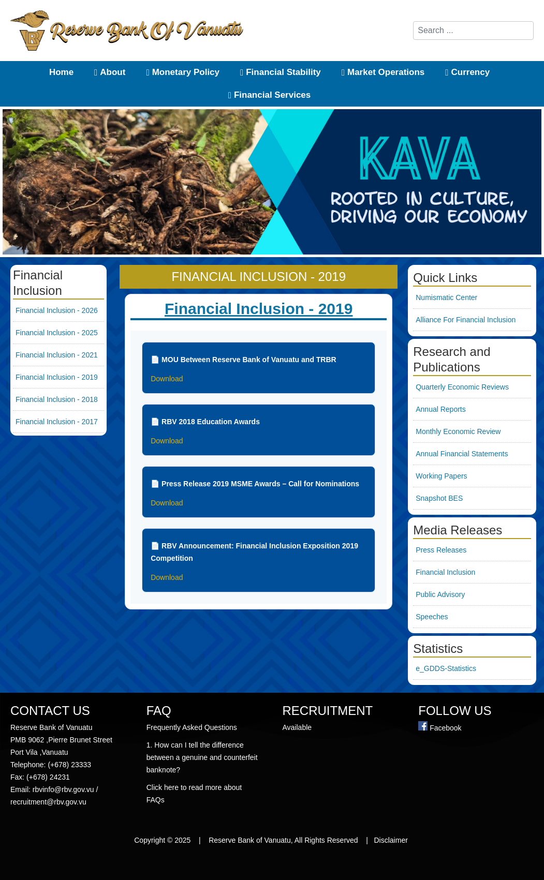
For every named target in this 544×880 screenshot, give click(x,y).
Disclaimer (392, 840)
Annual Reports (441, 409)
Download (167, 379)
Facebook (445, 728)
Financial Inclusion (445, 572)
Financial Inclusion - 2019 (57, 377)
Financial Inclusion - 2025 (57, 333)
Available (298, 727)
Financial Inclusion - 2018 (57, 399)
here (172, 787)
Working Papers (441, 476)
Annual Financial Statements (462, 454)
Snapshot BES (439, 498)
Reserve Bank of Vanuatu (250, 840)
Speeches (432, 617)
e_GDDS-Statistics (446, 668)
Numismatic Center (446, 297)
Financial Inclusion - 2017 (57, 421)
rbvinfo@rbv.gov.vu (63, 789)
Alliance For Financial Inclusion (466, 320)
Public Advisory (440, 594)
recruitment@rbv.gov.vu (48, 802)
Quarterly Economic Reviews (462, 387)
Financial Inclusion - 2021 (57, 355)
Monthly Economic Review (458, 431)
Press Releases (441, 550)
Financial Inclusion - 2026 (57, 310)
